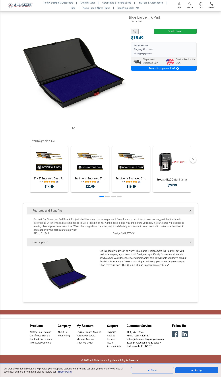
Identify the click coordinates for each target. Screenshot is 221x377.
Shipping (111, 332)
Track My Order (85, 342)
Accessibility (114, 346)
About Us (63, 332)
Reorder (111, 339)
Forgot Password (86, 335)
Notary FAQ (64, 335)
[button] (101, 196)
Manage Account (85, 339)
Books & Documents (41, 339)
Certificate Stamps (40, 335)
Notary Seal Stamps (40, 332)
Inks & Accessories (40, 342)
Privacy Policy (64, 371)
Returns (111, 335)
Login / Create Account (89, 332)
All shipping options (143, 54)
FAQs (110, 342)
